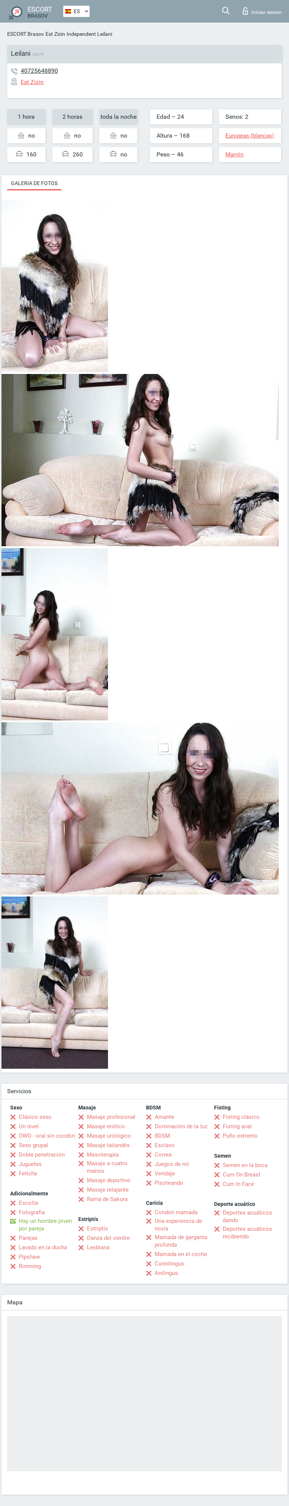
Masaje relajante (108, 1189)
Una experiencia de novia (178, 1225)
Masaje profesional (111, 1117)
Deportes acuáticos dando (247, 1216)
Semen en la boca (245, 1165)
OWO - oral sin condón (47, 1135)
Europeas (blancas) (249, 135)
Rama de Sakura (107, 1199)
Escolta (28, 1203)
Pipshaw (29, 1256)
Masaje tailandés (108, 1145)
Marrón (234, 154)
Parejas (28, 1238)
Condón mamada (176, 1212)
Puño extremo (240, 1135)
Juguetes (30, 1164)
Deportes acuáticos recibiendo (247, 1233)
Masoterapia (103, 1154)
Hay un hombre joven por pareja (45, 1225)
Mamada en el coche (181, 1254)
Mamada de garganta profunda (181, 1241)
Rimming (30, 1266)
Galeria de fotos (34, 183)
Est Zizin (55, 34)
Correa (163, 1154)
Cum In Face (238, 1184)
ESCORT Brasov (25, 34)
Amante (164, 1117)
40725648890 (39, 70)
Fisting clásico (241, 1117)
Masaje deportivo (109, 1180)
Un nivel (29, 1126)
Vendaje (165, 1173)
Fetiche (28, 1173)
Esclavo (165, 1145)
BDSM (162, 1135)
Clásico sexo (35, 1117)
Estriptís (97, 1228)
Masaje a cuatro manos (107, 1167)
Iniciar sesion (262, 11)
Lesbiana (98, 1247)
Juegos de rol (172, 1164)
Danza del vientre (108, 1238)
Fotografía (32, 1212)
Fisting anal (237, 1126)
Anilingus (166, 1273)
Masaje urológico (109, 1135)
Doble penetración (42, 1154)
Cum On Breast (241, 1174)
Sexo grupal (33, 1145)
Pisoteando (169, 1183)
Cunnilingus (169, 1263)
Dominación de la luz (181, 1126)
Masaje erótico (106, 1126)
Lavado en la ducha (43, 1247)
